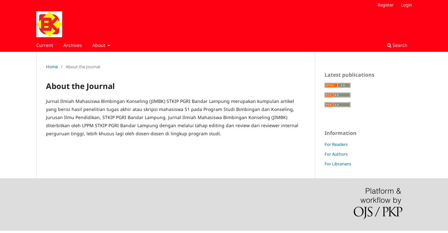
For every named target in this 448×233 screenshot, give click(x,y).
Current (44, 45)
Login (406, 5)
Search (397, 45)
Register (386, 5)
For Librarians (338, 164)
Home (52, 67)
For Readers (336, 144)
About (99, 45)
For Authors (336, 154)
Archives (72, 45)
